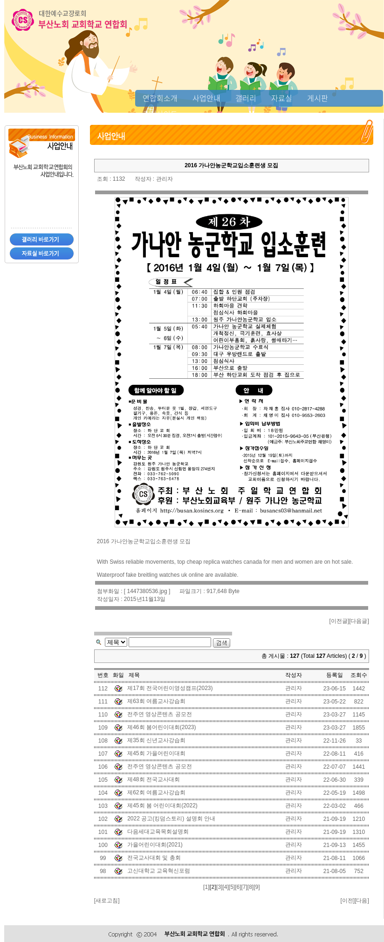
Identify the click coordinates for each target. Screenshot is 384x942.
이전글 (339, 621)
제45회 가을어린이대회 (156, 753)
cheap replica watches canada (224, 562)
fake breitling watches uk (156, 575)
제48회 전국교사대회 (153, 779)
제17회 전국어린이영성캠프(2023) (170, 688)
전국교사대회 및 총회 (154, 857)
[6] (238, 887)
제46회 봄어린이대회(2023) (161, 727)
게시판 (317, 97)
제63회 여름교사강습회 (156, 701)
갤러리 (245, 97)
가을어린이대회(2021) (155, 844)
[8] (250, 887)
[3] (219, 887)
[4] (225, 887)
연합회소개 (160, 97)
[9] (257, 887)
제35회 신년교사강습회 (156, 740)
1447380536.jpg (147, 591)
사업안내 (206, 97)
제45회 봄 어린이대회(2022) (162, 805)
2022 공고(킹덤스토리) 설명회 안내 (171, 818)
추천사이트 (160, 113)
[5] (232, 887)
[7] (244, 887)
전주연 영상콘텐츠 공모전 (159, 714)
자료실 (281, 97)
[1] (206, 887)
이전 (347, 900)
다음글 (358, 621)
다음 (361, 900)
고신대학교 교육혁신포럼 (158, 870)
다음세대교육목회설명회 (158, 831)
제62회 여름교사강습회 (156, 792)
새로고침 (107, 900)
